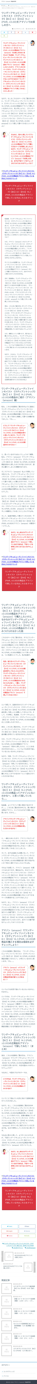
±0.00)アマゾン (17, 1248)
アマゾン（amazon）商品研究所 (8, 1)
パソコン (6, 1376)
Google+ (10, 1231)
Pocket (10, 1236)
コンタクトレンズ (9, 1372)
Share (27, 1226)
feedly (27, 1236)
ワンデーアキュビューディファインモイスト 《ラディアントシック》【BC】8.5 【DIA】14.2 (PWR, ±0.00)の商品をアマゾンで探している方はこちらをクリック (19, 193)
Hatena (27, 1231)
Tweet (10, 1226)
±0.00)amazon (30, 1248)
